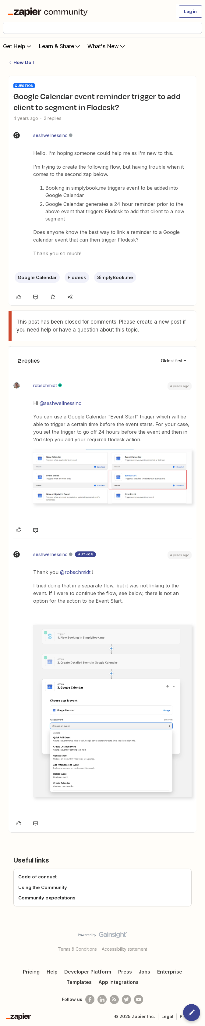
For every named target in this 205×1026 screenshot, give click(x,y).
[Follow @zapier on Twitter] (126, 999)
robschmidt (45, 385)
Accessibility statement (124, 949)
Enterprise (169, 972)
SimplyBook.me (115, 277)
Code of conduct (37, 877)
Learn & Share (60, 46)
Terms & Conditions (77, 949)
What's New (106, 46)
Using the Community (42, 887)
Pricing (31, 972)
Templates (79, 982)
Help (52, 972)
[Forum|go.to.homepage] (49, 11)
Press (125, 972)
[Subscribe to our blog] (114, 999)
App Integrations (118, 982)
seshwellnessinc (50, 135)
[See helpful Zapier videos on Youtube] (138, 999)
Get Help (18, 46)
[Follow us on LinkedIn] (102, 999)
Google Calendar (37, 277)
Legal (167, 1016)
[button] (190, 11)
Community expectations (47, 898)
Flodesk (77, 277)
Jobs (144, 972)
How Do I (23, 62)
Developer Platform (87, 972)
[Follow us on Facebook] (89, 999)
